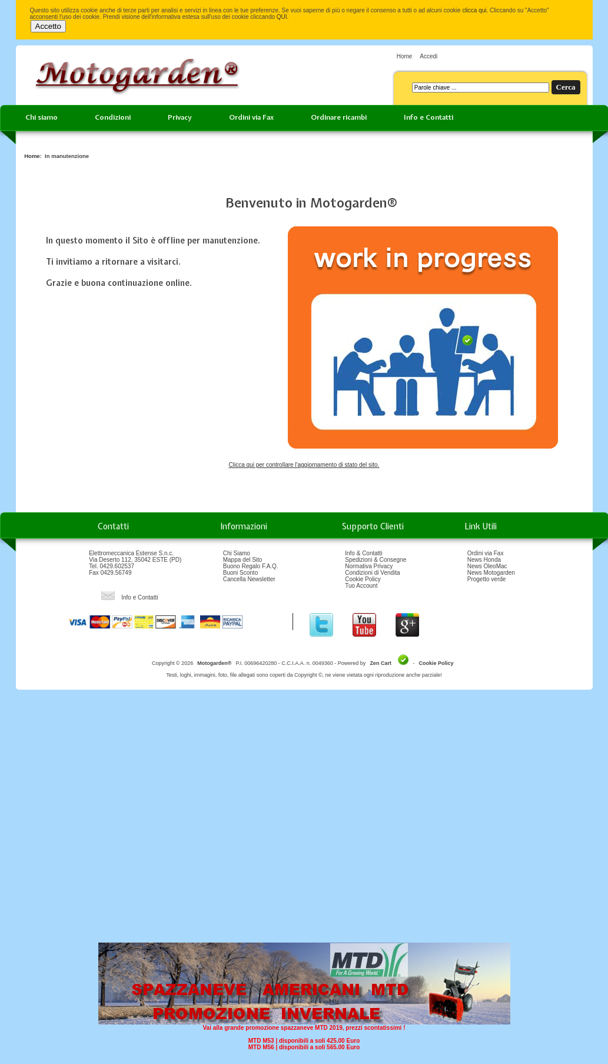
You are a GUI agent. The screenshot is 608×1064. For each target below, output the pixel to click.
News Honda (484, 559)
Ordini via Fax (251, 117)
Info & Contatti (363, 553)
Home (405, 56)
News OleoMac (487, 566)
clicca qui (474, 10)
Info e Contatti (428, 117)
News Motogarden (491, 572)
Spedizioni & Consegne (375, 559)
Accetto (48, 26)
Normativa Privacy (369, 566)
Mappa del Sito (243, 559)
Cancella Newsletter (249, 579)
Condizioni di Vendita (372, 572)
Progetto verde (486, 579)
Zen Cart (380, 663)
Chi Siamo (236, 553)
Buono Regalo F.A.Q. (250, 566)
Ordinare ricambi (339, 117)
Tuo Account (361, 585)
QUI (282, 17)
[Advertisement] (300, 820)
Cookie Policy (363, 579)
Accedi (428, 56)
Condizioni (113, 117)
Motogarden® (214, 663)
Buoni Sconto (240, 572)
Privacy (180, 117)
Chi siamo (41, 117)
